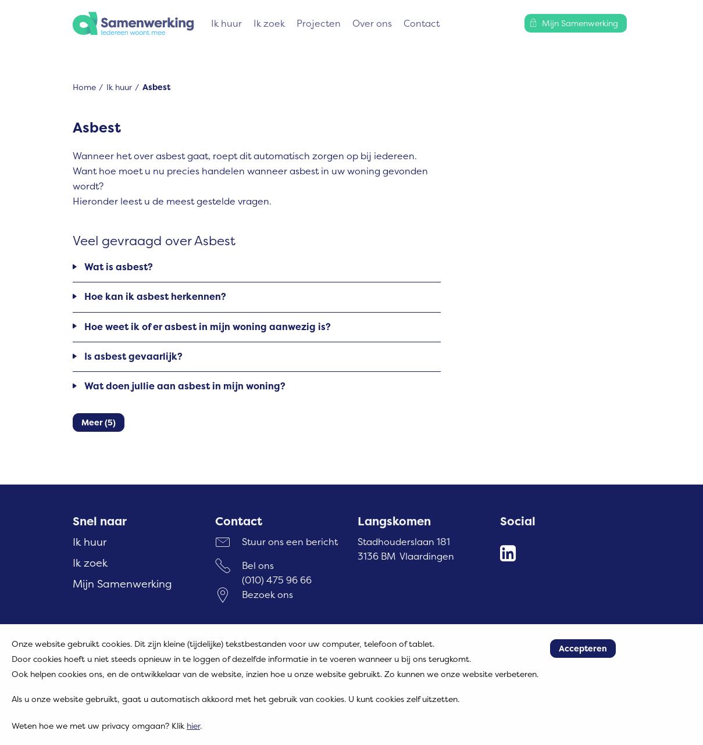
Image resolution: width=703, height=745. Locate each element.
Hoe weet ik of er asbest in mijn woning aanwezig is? (207, 326)
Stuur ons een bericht (290, 541)
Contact (422, 23)
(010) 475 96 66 (277, 580)
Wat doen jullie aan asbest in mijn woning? (185, 385)
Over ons (372, 23)
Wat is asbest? (118, 266)
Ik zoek (269, 23)
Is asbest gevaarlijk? (133, 356)
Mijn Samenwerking (122, 583)
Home (84, 86)
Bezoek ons (267, 594)
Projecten (319, 23)
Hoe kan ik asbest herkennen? (155, 296)
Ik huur (226, 23)
